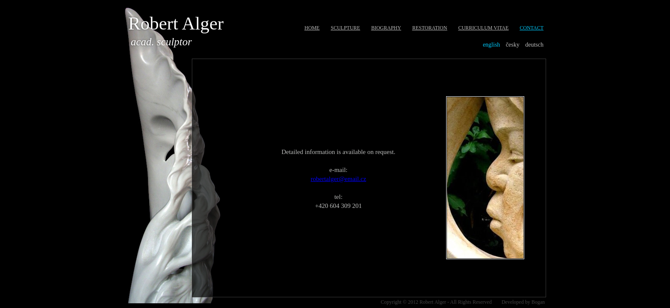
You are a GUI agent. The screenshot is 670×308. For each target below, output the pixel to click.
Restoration (429, 28)
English (491, 44)
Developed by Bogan (523, 302)
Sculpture (345, 28)
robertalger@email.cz (338, 178)
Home (312, 28)
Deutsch (534, 44)
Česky (513, 44)
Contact (532, 28)
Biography (386, 28)
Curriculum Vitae (483, 28)
